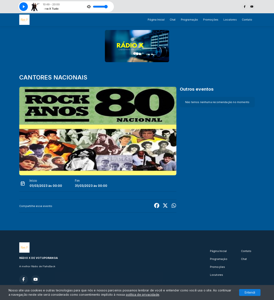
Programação (189, 19)
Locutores (230, 19)
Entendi (250, 292)
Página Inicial (156, 19)
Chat (173, 19)
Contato (247, 19)
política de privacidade (142, 294)
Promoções (210, 19)
